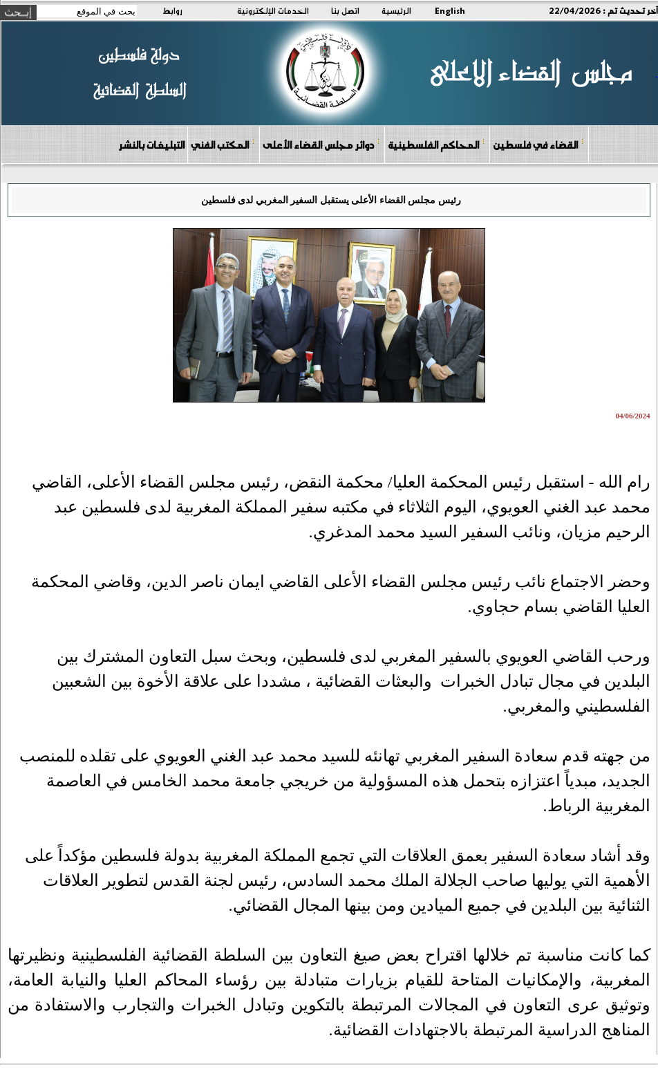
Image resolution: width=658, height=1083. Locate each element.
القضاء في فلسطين (538, 144)
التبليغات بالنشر (151, 144)
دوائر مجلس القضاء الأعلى (321, 144)
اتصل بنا (345, 10)
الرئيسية (396, 10)
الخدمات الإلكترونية (273, 10)
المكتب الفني (223, 144)
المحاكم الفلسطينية (436, 144)
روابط (172, 10)
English (450, 10)
